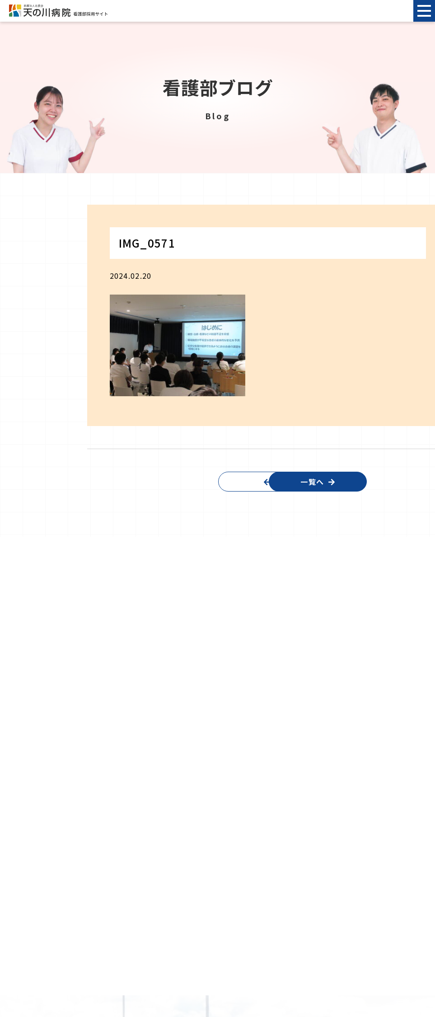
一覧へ (336, 481)
